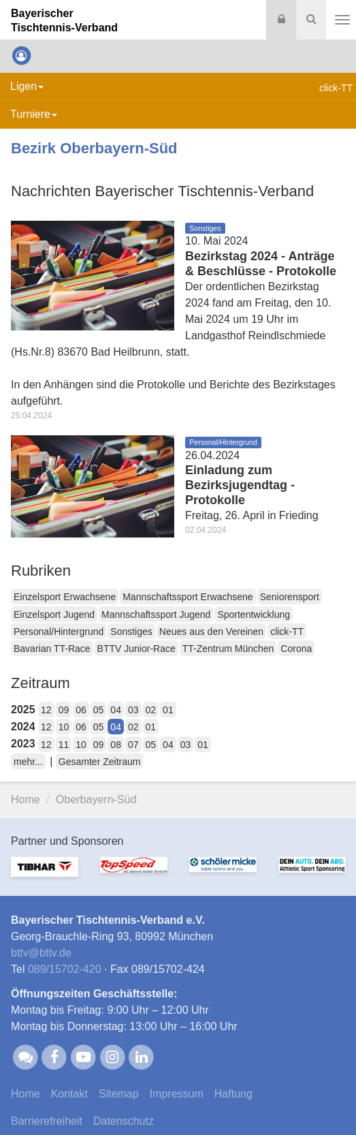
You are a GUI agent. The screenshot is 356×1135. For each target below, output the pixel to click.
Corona (296, 648)
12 (46, 709)
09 (64, 709)
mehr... (28, 761)
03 (133, 709)
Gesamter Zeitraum (100, 761)
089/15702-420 (64, 969)
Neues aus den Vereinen (211, 631)
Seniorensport (289, 596)
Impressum (177, 1094)
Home (25, 799)
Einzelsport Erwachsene (65, 596)
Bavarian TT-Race (52, 648)
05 (98, 709)
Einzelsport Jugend (54, 614)
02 (151, 709)
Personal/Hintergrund (58, 631)
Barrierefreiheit (46, 1121)
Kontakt (69, 1094)
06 (81, 709)
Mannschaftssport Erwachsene (188, 596)
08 (115, 744)
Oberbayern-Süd (96, 799)
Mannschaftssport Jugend (155, 614)
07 (133, 744)
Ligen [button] (27, 86)
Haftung (233, 1094)
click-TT (287, 631)
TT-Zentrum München (228, 648)
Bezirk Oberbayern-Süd (94, 148)
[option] (44, 875)
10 (64, 726)
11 (64, 744)
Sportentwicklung (253, 614)
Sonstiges (131, 631)
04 (115, 709)
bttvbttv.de (41, 953)
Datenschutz (123, 1121)
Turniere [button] (33, 114)
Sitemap (119, 1094)
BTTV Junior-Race (136, 648)
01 (168, 709)
